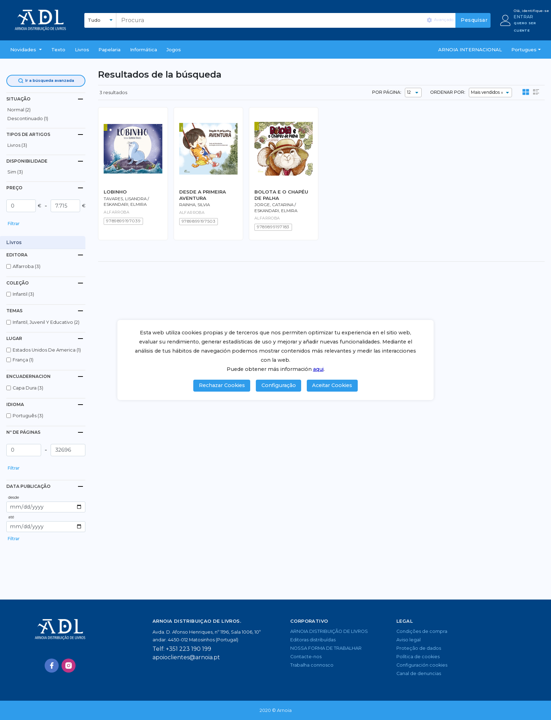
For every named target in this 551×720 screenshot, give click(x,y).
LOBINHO (115, 192)
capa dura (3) (28, 388)
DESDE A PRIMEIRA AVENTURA (202, 195)
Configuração (278, 385)
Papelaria (109, 49)
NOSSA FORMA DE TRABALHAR (326, 648)
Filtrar (14, 223)
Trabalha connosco (311, 665)
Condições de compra (421, 631)
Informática (143, 49)
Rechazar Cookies (222, 385)
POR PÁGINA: (386, 92)
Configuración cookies (421, 665)
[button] (26, 49)
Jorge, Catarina (273, 204)
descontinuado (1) (27, 118)
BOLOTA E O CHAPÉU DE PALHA (281, 195)
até (11, 517)
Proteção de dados (418, 648)
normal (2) (19, 109)
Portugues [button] (524, 49)
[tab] (45, 98)
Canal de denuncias (418, 673)
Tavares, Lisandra (125, 198)
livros (82, 49)
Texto (58, 49)
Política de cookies (418, 656)
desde (13, 497)
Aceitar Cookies (332, 385)
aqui (318, 369)
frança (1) (23, 359)
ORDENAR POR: (447, 92)
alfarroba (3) (26, 266)
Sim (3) (15, 172)
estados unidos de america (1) (47, 350)
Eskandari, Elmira (125, 204)
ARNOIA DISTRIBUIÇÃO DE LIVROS (329, 631)
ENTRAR (523, 16)
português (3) (28, 415)
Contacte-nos (306, 656)
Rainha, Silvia (194, 204)
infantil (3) (23, 294)
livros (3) (17, 145)
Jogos (174, 49)
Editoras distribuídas (313, 639)
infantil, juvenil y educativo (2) (46, 322)
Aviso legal (408, 639)
